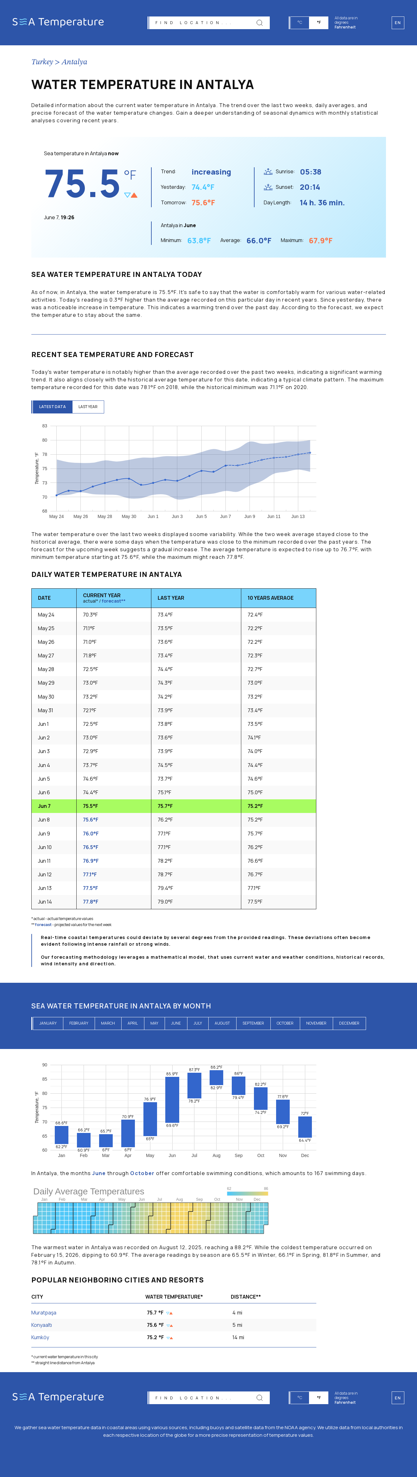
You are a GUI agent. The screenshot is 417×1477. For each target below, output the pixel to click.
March (108, 1023)
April (133, 1023)
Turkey (42, 62)
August (222, 1023)
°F (319, 22)
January (48, 1023)
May (154, 1023)
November (316, 1023)
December (349, 1023)
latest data (52, 406)
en (398, 1398)
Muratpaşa (43, 1312)
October (285, 1023)
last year (88, 406)
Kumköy (40, 1337)
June (176, 1023)
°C (300, 22)
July (197, 1023)
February (78, 1023)
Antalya (74, 62)
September (253, 1023)
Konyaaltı (41, 1324)
